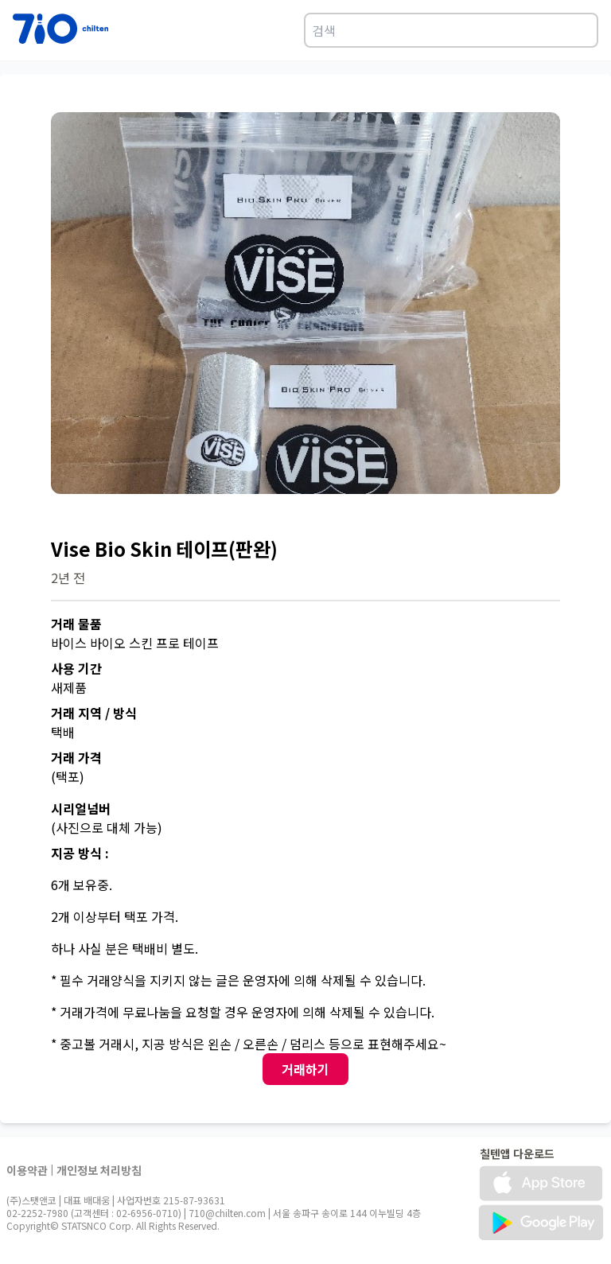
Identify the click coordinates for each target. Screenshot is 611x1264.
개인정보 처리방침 (99, 1170)
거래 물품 (76, 623)
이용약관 (27, 1170)
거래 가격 (76, 757)
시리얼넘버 (81, 808)
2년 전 (68, 577)
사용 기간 (76, 668)
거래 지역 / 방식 (94, 712)
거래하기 (305, 1069)
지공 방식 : (80, 852)
